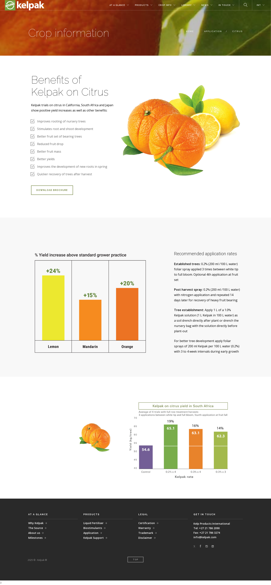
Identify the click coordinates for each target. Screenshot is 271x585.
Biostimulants (92, 528)
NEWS (205, 5)
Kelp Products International (211, 523)
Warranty (144, 528)
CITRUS (237, 31)
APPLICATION (213, 31)
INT (259, 5)
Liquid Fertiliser (93, 523)
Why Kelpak (35, 523)
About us (34, 533)
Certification (146, 523)
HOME (190, 31)
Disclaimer (145, 538)
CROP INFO (165, 5)
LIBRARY (186, 5)
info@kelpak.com (204, 537)
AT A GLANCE (117, 5)
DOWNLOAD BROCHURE (52, 190)
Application (90, 533)
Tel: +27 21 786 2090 (206, 528)
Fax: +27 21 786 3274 (206, 532)
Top (135, 559)
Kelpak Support (93, 538)
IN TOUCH (224, 5)
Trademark (145, 533)
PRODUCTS (142, 5)
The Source (35, 528)
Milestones (35, 538)
